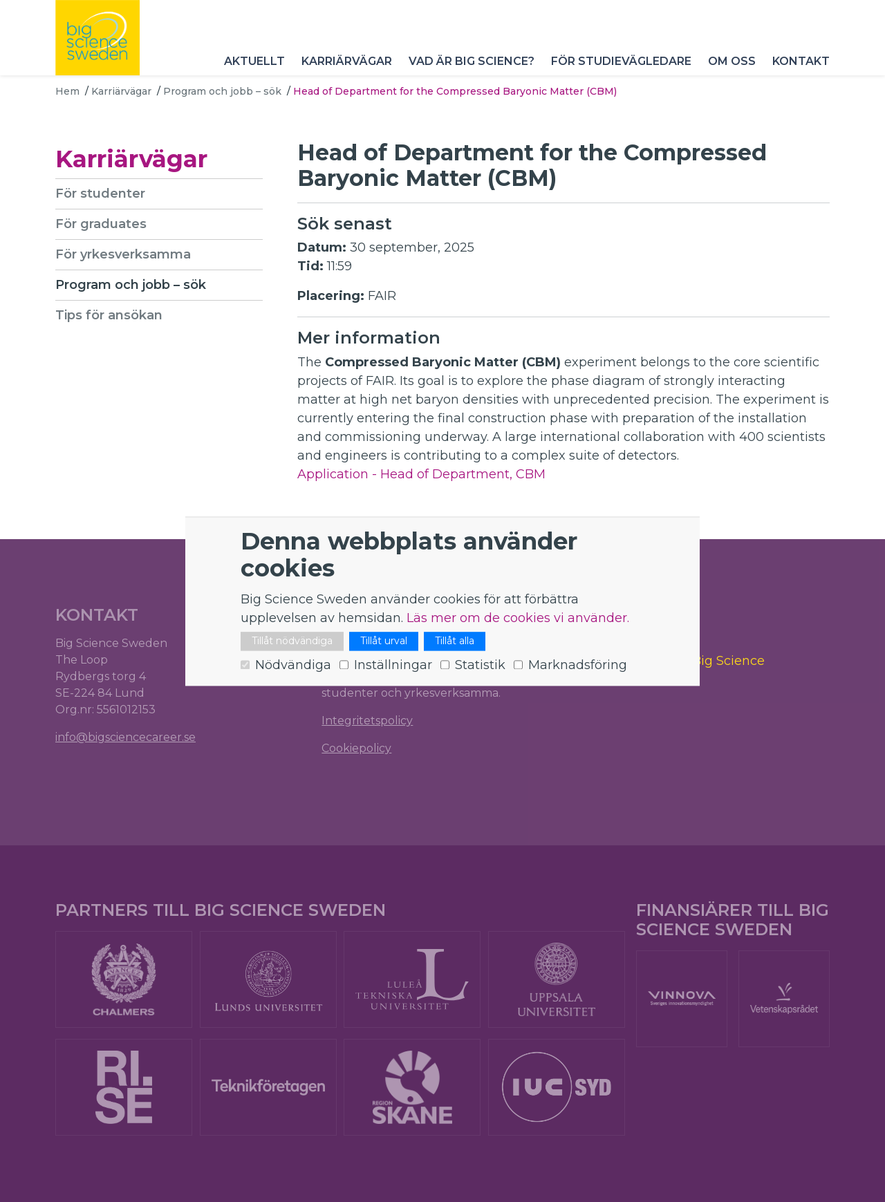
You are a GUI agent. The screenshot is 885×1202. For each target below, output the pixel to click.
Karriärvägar (346, 61)
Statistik (480, 665)
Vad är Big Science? (471, 61)
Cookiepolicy (356, 748)
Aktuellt (254, 61)
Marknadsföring (577, 665)
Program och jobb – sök (222, 91)
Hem (67, 91)
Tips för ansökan (108, 315)
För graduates (101, 224)
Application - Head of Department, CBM (421, 474)
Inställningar (393, 665)
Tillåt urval (383, 641)
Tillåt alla (454, 641)
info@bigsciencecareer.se (125, 737)
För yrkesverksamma (123, 254)
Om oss (732, 61)
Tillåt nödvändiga (292, 641)
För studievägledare (621, 61)
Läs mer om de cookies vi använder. (518, 618)
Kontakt (801, 61)
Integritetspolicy (367, 720)
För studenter (100, 193)
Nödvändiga (293, 665)
